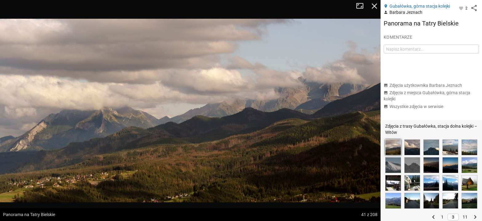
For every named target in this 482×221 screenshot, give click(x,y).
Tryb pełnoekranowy (362, 6)
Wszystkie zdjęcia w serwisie (413, 106)
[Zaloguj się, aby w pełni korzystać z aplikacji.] (461, 8)
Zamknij (374, 6)
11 (465, 217)
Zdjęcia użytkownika (423, 85)
